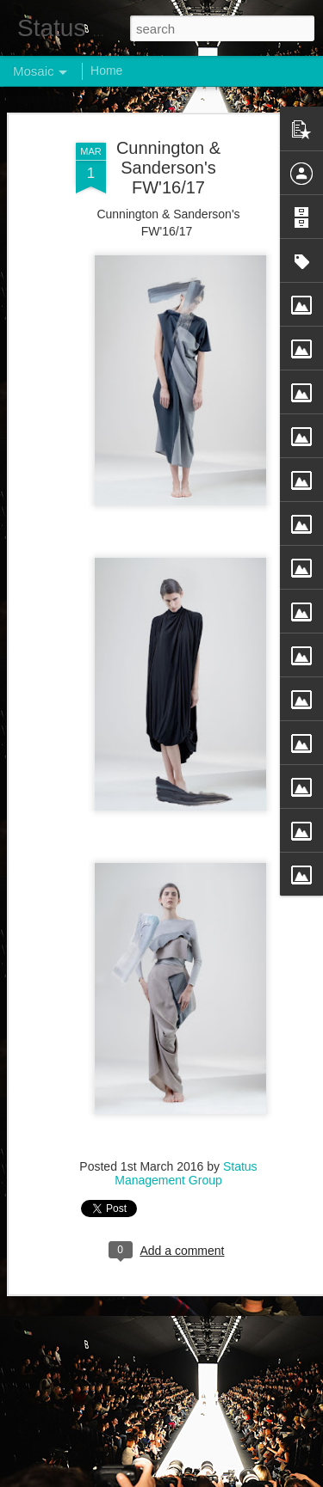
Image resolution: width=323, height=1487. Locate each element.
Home (106, 70)
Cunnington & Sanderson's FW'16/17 (168, 167)
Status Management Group (186, 1172)
